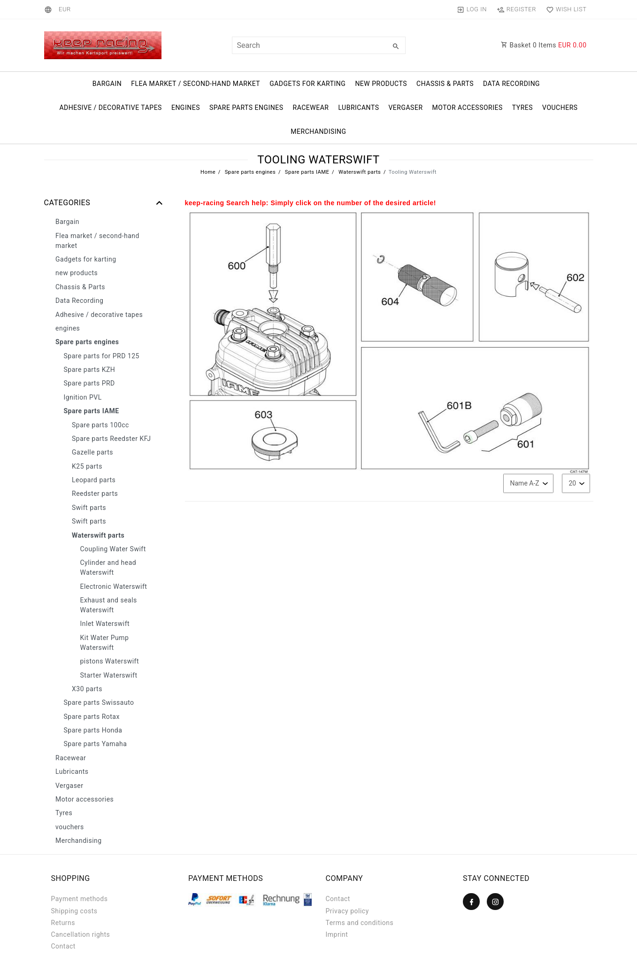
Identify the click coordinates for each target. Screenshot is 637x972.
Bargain (107, 83)
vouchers (560, 107)
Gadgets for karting (307, 83)
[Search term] (319, 45)
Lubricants (358, 107)
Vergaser (405, 107)
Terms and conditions (360, 922)
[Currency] (64, 9)
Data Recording (511, 83)
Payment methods (79, 899)
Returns (63, 922)
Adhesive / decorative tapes (110, 107)
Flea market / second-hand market (195, 83)
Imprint (337, 934)
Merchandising (318, 131)
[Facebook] (471, 901)
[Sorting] (528, 483)
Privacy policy (347, 911)
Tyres (522, 107)
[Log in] (472, 9)
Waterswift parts (359, 172)
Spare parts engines (246, 107)
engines (185, 107)
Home (207, 172)
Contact (63, 946)
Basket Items (544, 45)
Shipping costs (74, 911)
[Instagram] (495, 901)
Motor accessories (467, 107)
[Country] (49, 9)
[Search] (396, 46)
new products (381, 83)
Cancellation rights (80, 934)
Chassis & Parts (445, 83)
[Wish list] (564, 9)
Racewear (311, 107)
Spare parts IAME (307, 172)
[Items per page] (576, 483)
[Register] (516, 9)
